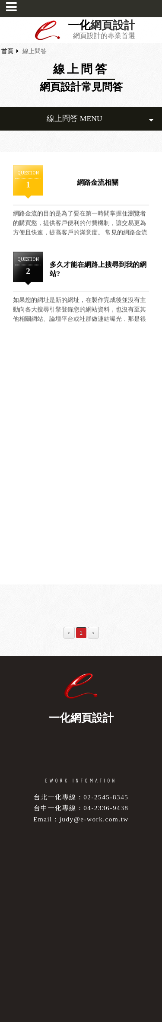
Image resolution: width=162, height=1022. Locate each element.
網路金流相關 (97, 182)
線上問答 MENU (100, 119)
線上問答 (34, 51)
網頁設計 (112, 25)
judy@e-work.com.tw (94, 819)
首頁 (7, 51)
